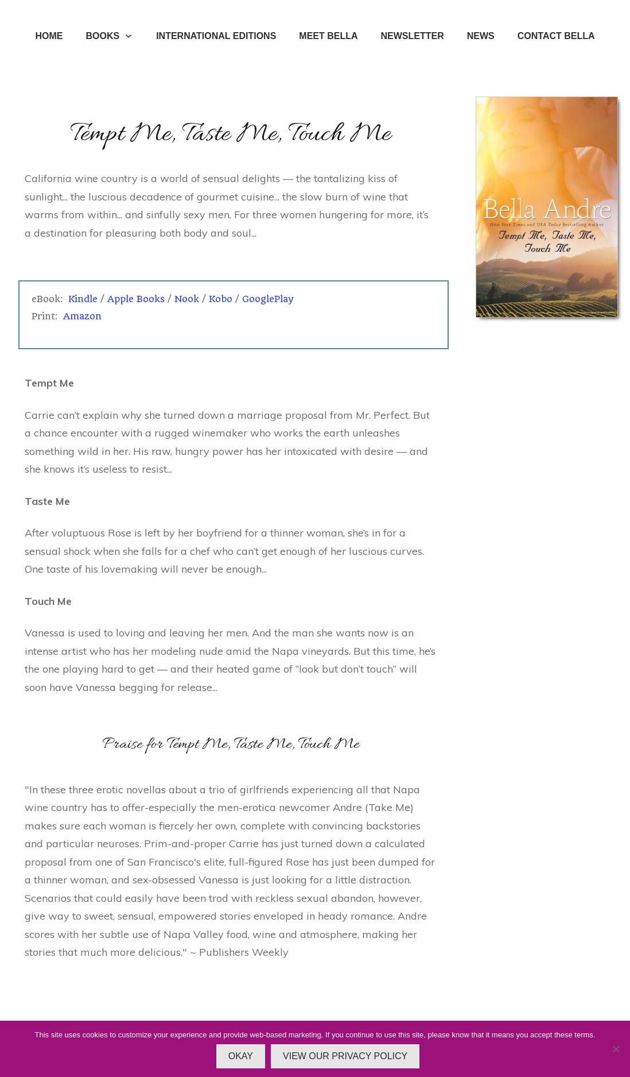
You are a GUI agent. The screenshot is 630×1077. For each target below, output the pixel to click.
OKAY (240, 1056)
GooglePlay (268, 299)
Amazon (82, 316)
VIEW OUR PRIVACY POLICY (345, 1056)
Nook (186, 299)
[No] (615, 1049)
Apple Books (136, 299)
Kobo (220, 299)
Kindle (83, 299)
